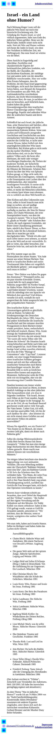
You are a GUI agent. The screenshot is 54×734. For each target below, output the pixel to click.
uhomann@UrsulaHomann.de (20, 726)
